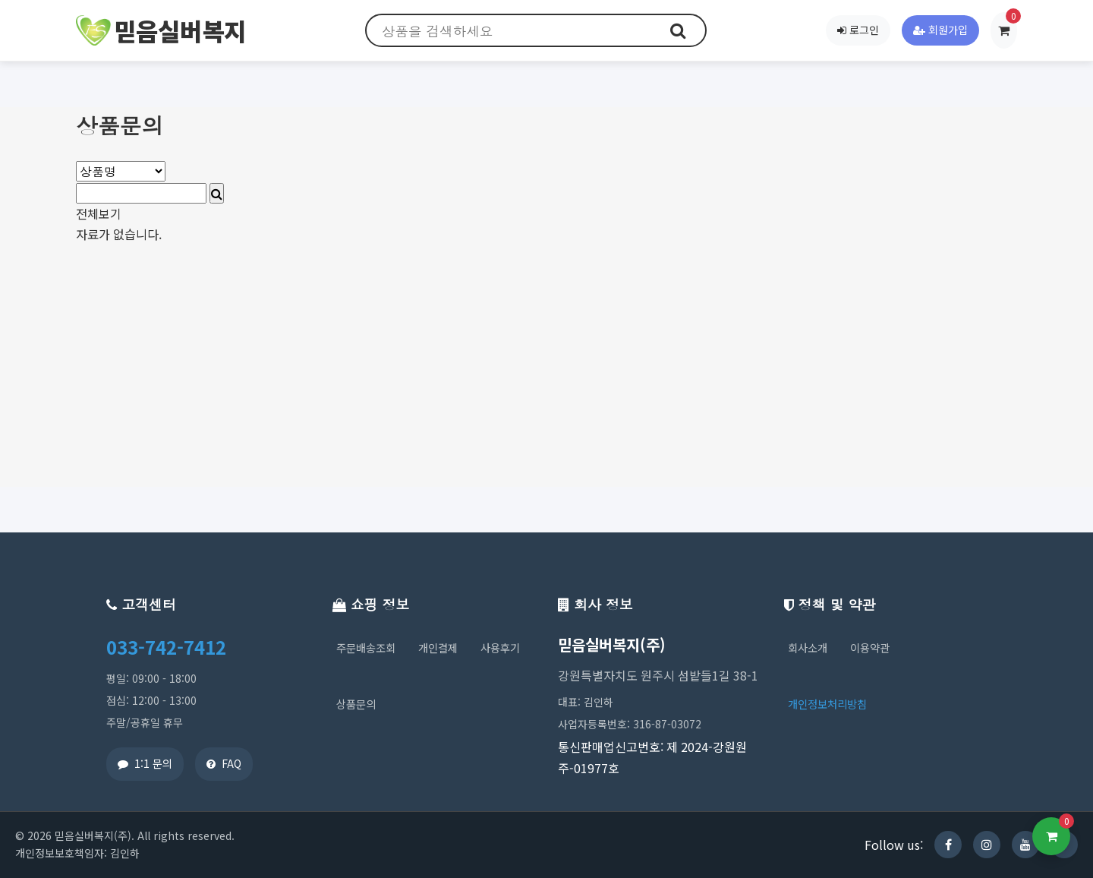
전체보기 (98, 213)
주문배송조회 (365, 647)
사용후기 (500, 647)
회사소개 (807, 647)
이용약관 (870, 647)
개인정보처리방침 (827, 704)
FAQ (223, 763)
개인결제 (438, 647)
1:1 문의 (145, 763)
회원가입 (940, 29)
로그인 (858, 29)
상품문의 (356, 704)
